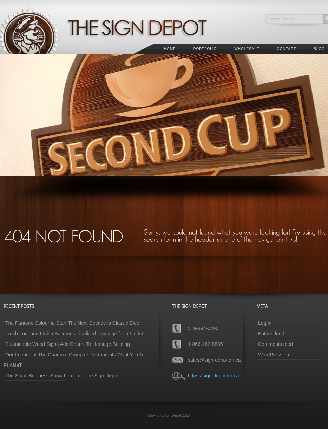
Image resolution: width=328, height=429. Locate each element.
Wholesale (246, 49)
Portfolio (205, 49)
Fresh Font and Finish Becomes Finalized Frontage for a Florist (74, 333)
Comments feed (275, 344)
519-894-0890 (203, 328)
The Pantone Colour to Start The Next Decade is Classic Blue (72, 323)
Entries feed (271, 333)
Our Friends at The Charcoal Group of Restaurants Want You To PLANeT (74, 360)
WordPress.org (274, 354)
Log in (264, 323)
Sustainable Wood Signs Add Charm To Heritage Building (67, 344)
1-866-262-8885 (205, 344)
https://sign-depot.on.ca (213, 375)
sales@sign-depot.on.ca (214, 360)
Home (170, 49)
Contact (286, 49)
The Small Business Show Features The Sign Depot (62, 375)
